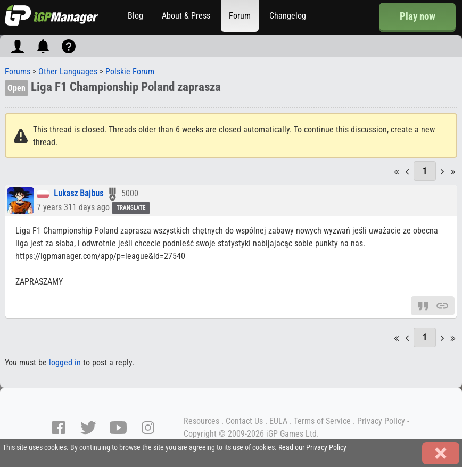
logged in (65, 362)
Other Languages (67, 71)
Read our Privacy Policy (312, 447)
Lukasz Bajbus (78, 194)
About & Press (186, 16)
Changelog (287, 16)
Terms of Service (322, 421)
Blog (135, 16)
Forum (240, 16)
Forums (17, 71)
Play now (417, 16)
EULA (278, 421)
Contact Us (244, 421)
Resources (201, 421)
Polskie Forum (129, 71)
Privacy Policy (381, 421)
